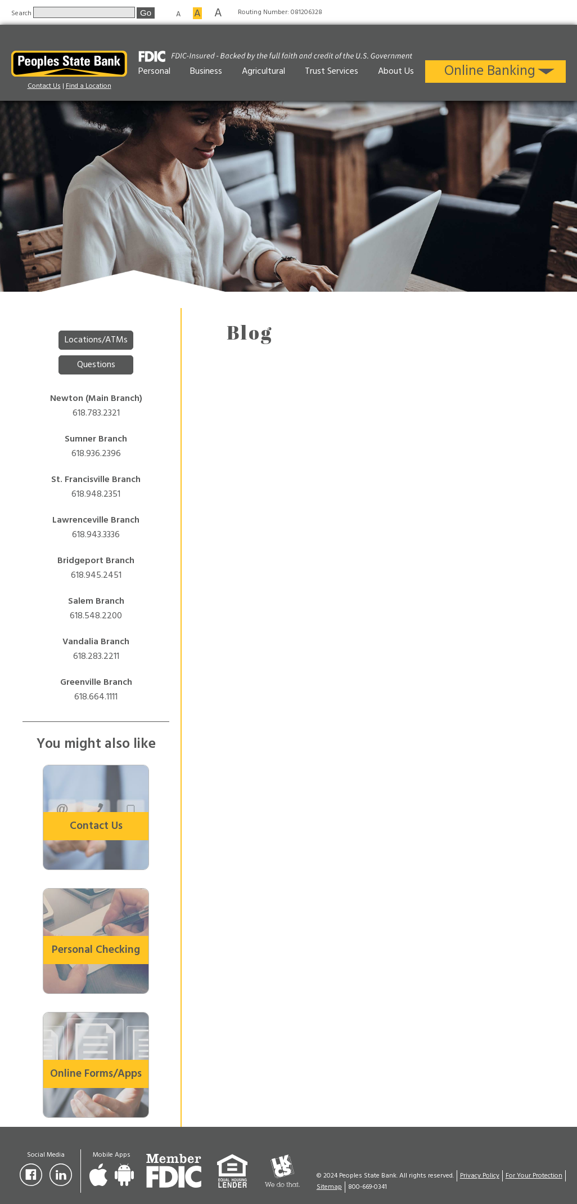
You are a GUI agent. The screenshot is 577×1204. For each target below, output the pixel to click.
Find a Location (88, 86)
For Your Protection (534, 1175)
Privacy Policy (479, 1175)
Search (22, 13)
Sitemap (329, 1187)
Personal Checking (96, 950)
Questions (96, 365)
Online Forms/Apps (96, 1073)
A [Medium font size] (197, 13)
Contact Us (44, 86)
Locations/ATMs (96, 340)
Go (145, 12)
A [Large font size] (218, 12)
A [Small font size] (178, 13)
